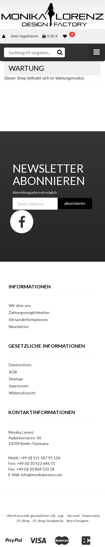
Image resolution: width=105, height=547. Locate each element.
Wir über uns (20, 305)
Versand (73, 516)
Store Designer (77, 521)
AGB (13, 371)
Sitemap (16, 378)
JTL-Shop (22, 521)
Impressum (18, 385)
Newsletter (19, 326)
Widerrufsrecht (22, 392)
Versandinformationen (28, 319)
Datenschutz (20, 364)
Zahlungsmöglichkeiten (29, 312)
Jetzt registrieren (24, 36)
